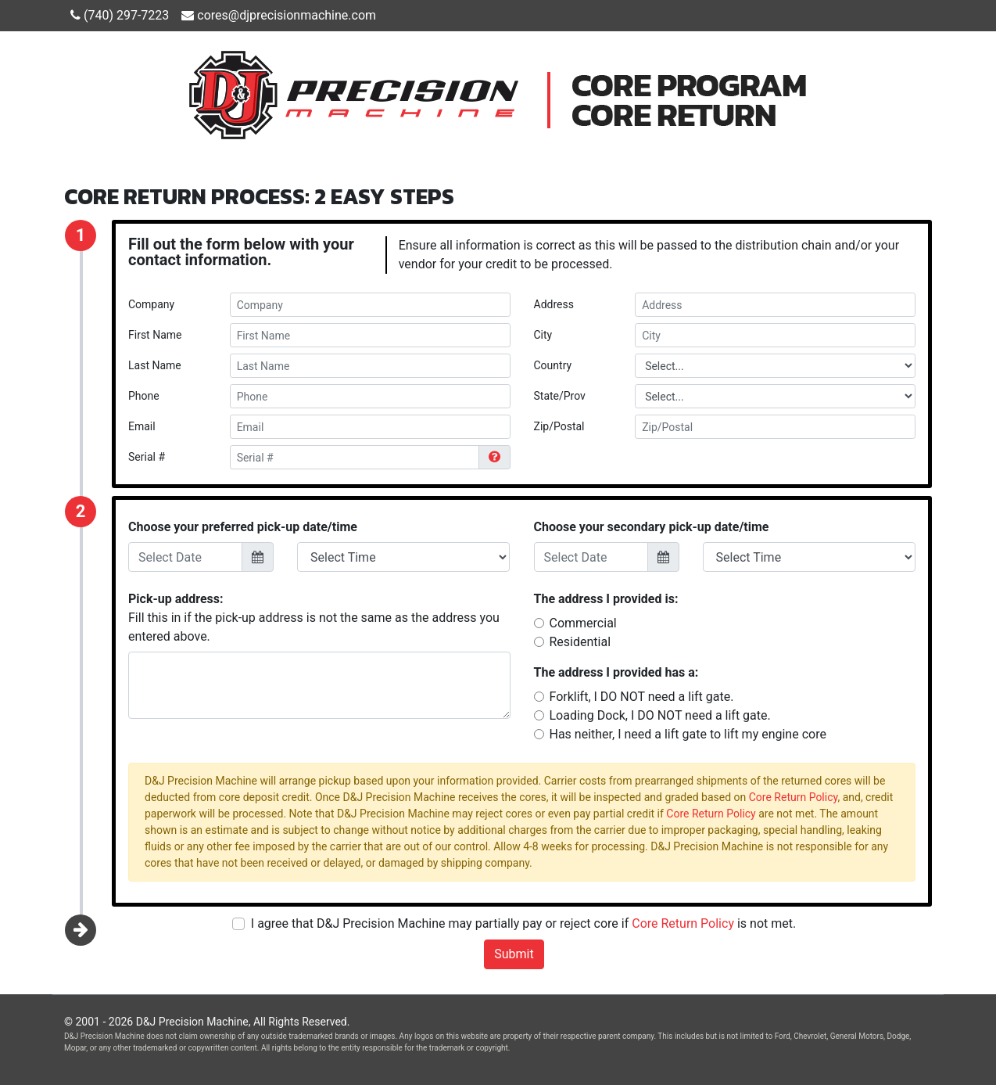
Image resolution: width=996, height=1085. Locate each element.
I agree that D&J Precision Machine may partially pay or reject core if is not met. (523, 923)
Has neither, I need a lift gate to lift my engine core (688, 734)
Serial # (146, 457)
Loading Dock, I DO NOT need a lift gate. (660, 715)
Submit (513, 954)
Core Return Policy (793, 797)
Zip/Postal (559, 426)
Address (554, 304)
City (543, 335)
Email (142, 426)
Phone (143, 396)
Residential (580, 641)
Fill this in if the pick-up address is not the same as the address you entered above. (314, 617)
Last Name (154, 365)
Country (553, 365)
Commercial (583, 623)
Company (151, 304)
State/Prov (560, 396)
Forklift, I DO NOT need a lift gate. (642, 696)
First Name (154, 335)
